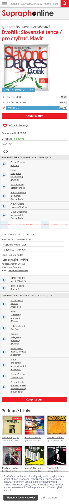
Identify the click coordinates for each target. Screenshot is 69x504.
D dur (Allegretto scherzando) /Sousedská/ (19, 214)
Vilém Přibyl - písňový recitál (16, 437)
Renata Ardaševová (36, 27)
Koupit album (34, 115)
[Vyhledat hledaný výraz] (64, 3)
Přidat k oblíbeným (16, 126)
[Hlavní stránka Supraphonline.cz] (28, 14)
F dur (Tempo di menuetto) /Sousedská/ (18, 195)
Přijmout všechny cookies (21, 497)
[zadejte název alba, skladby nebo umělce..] (35, 3)
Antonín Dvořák (17, 263)
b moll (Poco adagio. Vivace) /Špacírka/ (18, 351)
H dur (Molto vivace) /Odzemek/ (17, 303)
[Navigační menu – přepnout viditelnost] (4, 3)
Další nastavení (49, 497)
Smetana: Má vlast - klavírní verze (41, 437)
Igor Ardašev (11, 27)
